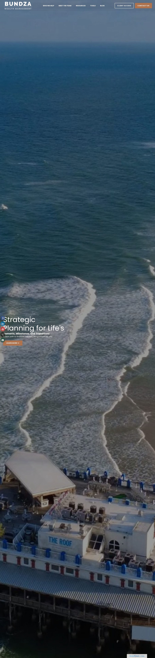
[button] (48, 5)
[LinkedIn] (2, 323)
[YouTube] (2, 329)
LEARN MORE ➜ (12, 343)
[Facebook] (2, 318)
